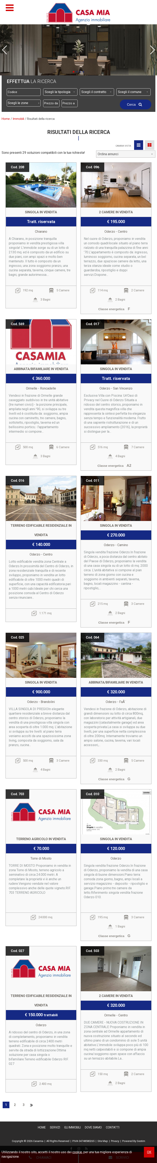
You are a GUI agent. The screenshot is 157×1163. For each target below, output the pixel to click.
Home (42, 1127)
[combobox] (60, 92)
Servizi (55, 1127)
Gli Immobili (72, 1127)
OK (149, 1152)
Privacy (115, 1141)
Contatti (112, 1127)
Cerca (135, 104)
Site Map (103, 1141)
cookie (77, 1152)
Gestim (141, 1141)
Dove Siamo (93, 1127)
